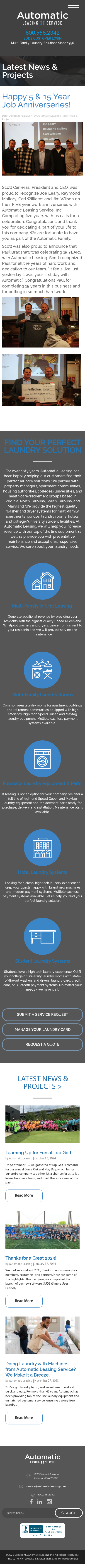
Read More (24, 1196)
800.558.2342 (43, 32)
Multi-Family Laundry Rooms (42, 694)
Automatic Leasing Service (43, 18)
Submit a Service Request (42, 1014)
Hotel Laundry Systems (42, 872)
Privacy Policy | (16, 1558)
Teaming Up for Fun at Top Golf (38, 1152)
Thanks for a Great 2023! (30, 1258)
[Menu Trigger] (73, 5)
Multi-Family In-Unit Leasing (42, 606)
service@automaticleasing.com (46, 1486)
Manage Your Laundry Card (42, 1029)
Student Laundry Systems (42, 961)
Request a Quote (42, 1044)
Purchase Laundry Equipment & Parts (42, 783)
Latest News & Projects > (42, 1083)
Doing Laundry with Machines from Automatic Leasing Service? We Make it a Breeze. (40, 1369)
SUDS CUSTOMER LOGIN (43, 38)
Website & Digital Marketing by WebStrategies (51, 1558)
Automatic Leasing (48, 115)
